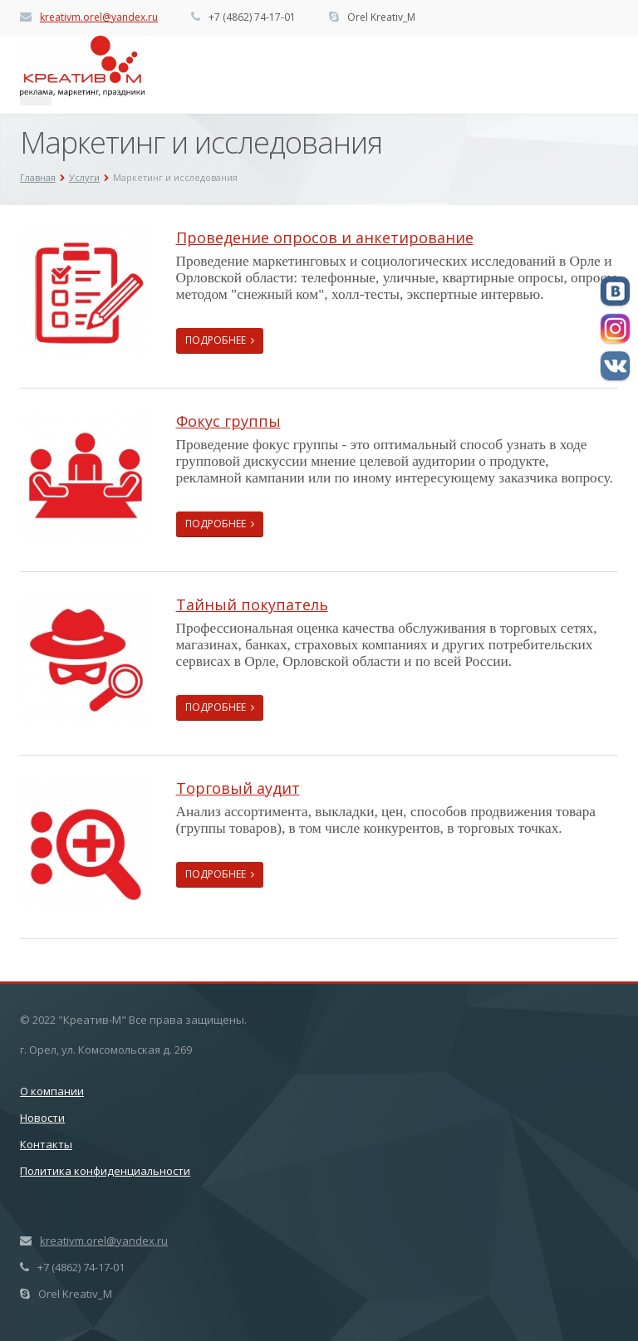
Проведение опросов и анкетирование (325, 237)
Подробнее (219, 340)
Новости (42, 1117)
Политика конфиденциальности (105, 1170)
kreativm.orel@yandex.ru (99, 17)
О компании (52, 1091)
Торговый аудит (238, 788)
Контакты (46, 1144)
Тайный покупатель (252, 604)
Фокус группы (228, 421)
